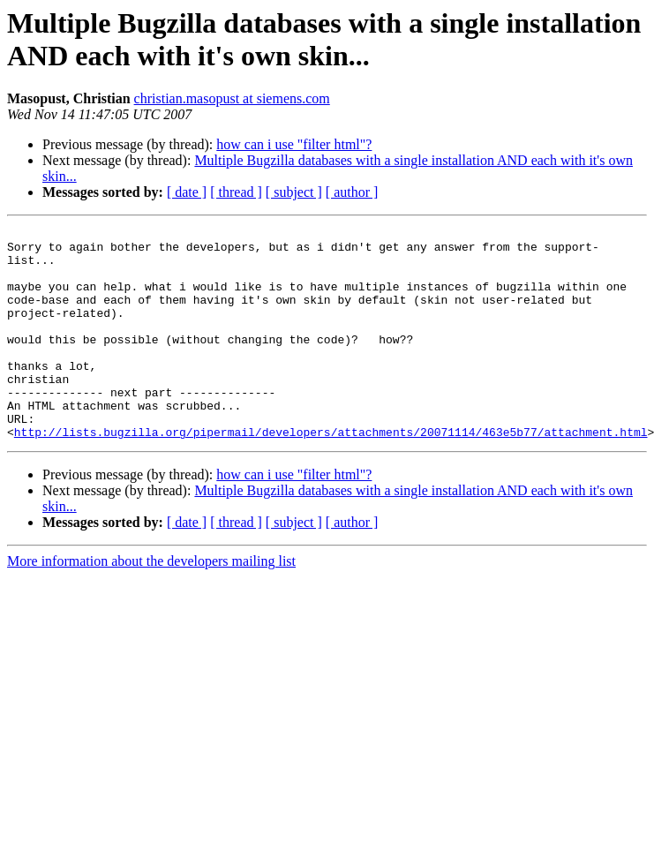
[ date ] (187, 191)
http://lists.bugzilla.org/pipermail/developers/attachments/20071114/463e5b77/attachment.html (331, 474)
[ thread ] (236, 191)
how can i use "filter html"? (294, 144)
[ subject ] (294, 191)
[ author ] (352, 191)
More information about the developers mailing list (151, 603)
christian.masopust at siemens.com (232, 98)
